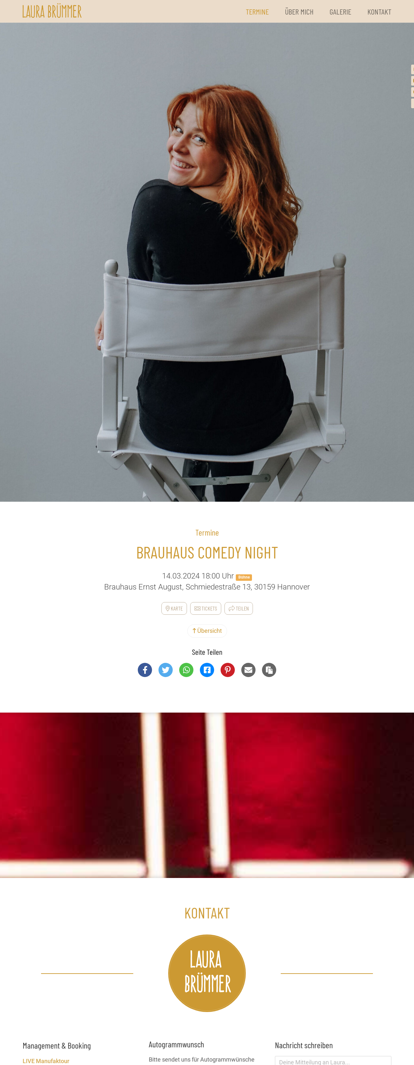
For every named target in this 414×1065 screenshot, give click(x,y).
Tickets (205, 608)
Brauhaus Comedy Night (207, 552)
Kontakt (379, 11)
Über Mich (299, 11)
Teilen (239, 608)
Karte (174, 608)
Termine (257, 11)
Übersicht (207, 630)
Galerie (340, 11)
